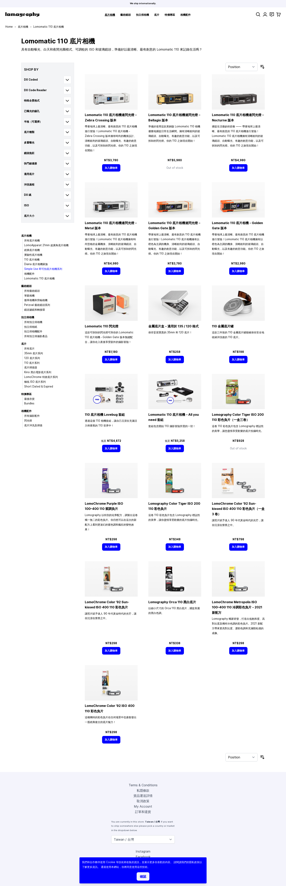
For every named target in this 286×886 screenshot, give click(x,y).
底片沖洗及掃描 (33, 425)
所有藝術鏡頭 (32, 290)
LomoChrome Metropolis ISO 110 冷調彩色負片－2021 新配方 (237, 607)
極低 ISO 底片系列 (35, 381)
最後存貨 (29, 398)
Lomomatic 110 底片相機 (39, 278)
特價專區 (170, 14)
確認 (143, 876)
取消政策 (143, 801)
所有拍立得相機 (33, 322)
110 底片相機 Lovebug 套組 (105, 415)
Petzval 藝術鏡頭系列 (37, 304)
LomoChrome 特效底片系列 (41, 377)
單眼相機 (29, 295)
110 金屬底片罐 (223, 326)
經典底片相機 (32, 250)
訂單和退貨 (143, 812)
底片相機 (110, 14)
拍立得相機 (142, 14)
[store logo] (22, 14)
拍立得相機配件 (33, 331)
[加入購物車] (111, 168)
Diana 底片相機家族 (36, 264)
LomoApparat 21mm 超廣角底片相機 (46, 245)
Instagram (143, 851)
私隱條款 (143, 790)
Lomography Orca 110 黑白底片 (172, 602)
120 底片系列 (32, 358)
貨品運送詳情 (143, 796)
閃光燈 (28, 420)
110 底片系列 (32, 362)
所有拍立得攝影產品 (35, 336)
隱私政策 (194, 862)
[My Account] (265, 14)
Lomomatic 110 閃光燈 (101, 326)
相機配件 (185, 14)
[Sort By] (241, 67)
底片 (156, 14)
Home (9, 26)
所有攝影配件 (32, 415)
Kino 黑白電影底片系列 (37, 372)
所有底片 (29, 348)
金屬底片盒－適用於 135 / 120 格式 (173, 326)
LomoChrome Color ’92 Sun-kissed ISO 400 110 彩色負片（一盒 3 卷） (238, 509)
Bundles (29, 403)
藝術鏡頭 (125, 14)
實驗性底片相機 (33, 254)
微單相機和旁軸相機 (35, 300)
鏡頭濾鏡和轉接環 (34, 309)
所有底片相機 (32, 240)
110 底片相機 (32, 259)
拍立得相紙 (30, 326)
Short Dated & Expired (38, 386)
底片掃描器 (30, 367)
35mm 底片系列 (33, 353)
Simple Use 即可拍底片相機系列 (43, 268)
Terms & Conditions (143, 785)
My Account (143, 806)
